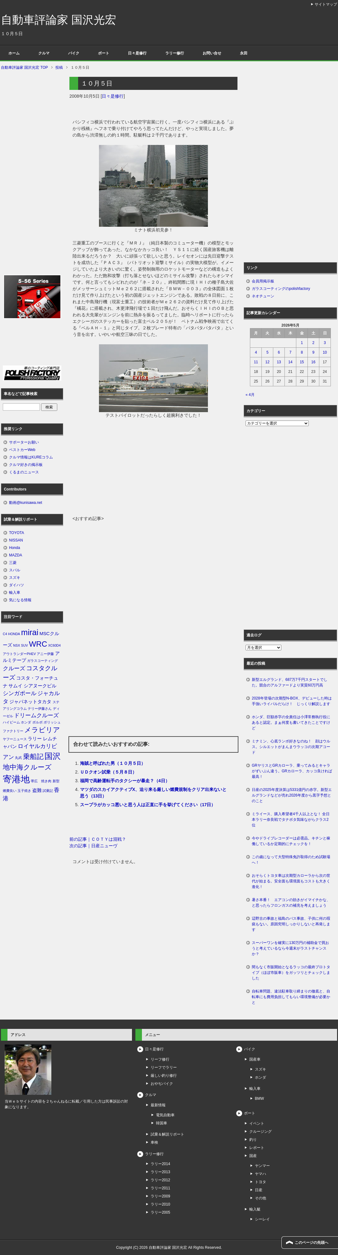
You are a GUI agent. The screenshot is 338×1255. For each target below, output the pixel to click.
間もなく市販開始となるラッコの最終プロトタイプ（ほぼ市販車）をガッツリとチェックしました (291, 972)
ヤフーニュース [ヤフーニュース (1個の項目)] (15, 739)
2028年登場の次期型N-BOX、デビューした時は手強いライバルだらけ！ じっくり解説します (292, 701)
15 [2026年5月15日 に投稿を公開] (302, 362)
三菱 (12, 562)
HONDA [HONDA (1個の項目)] (14, 634)
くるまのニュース (24, 472)
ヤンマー (262, 1166)
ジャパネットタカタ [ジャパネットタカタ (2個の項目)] (30, 701)
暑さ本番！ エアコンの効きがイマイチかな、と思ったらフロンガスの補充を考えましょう (291, 903)
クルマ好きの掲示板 (26, 464)
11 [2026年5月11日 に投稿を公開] (256, 362)
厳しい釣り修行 (164, 1075)
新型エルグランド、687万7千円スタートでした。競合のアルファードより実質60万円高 (289, 682)
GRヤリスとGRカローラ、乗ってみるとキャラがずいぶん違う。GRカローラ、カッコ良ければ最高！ (292, 771)
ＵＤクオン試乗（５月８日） (108, 771)
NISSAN (16, 540)
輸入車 (14, 592)
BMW (259, 1098)
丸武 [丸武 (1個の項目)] (18, 758)
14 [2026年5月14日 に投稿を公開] (290, 362)
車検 (154, 1142)
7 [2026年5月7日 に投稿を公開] (290, 352)
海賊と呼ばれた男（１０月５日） (112, 763)
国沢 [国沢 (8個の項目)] (53, 756)
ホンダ (260, 1077)
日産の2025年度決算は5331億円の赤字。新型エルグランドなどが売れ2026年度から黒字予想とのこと (292, 795)
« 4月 (250, 395)
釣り (253, 1139)
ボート (103, 53)
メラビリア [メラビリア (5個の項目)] (42, 730)
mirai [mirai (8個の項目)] (30, 632)
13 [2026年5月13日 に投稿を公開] (279, 362)
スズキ (14, 577)
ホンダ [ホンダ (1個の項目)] (26, 722)
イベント (256, 1123)
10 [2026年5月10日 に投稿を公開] (325, 352)
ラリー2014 (160, 1164)
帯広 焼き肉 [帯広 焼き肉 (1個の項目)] (41, 781)
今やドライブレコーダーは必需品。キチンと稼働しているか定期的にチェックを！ (291, 841)
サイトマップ (326, 4)
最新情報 (158, 1105)
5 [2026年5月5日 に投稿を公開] (267, 352)
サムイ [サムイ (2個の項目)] (15, 685)
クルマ (43, 53)
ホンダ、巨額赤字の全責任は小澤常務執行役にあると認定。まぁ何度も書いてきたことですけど (291, 722)
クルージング (260, 1131)
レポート (256, 1148)
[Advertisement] (153, 468)
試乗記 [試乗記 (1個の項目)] (48, 791)
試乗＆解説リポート (167, 1134)
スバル (14, 570)
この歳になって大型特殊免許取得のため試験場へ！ (291, 860)
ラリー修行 (174, 53)
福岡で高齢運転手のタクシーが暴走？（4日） (125, 780)
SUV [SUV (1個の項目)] (24, 645)
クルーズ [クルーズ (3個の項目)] (14, 668)
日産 (258, 1190)
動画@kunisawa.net (25, 502)
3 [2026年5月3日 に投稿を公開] (325, 343)
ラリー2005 (160, 1212)
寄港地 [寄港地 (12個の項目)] (16, 779)
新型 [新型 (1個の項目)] (56, 781)
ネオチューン (263, 296)
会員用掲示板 (263, 281)
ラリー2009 (160, 1196)
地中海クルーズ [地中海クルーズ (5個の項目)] (27, 767)
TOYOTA (16, 533)
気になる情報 (20, 600)
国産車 (255, 1059)
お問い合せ (212, 53)
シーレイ (262, 1219)
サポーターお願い (24, 442)
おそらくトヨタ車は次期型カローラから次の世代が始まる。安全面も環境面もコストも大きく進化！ (291, 881)
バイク (73, 53)
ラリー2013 (160, 1172)
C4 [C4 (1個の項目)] (5, 634)
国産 (253, 1156)
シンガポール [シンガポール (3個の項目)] (19, 693)
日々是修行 (137, 53)
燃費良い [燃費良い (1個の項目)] (9, 791)
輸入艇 (255, 1209)
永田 (243, 53)
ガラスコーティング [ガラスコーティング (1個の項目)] (42, 660)
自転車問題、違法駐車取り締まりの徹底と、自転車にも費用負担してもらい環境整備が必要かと (291, 997)
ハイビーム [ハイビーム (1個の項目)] (11, 722)
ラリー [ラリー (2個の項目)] (35, 738)
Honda (14, 548)
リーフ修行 (160, 1059)
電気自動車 (165, 1115)
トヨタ (260, 1182)
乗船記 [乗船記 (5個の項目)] (33, 756)
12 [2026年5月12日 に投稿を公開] (267, 362)
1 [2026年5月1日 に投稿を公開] (302, 343)
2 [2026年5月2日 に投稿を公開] (313, 343)
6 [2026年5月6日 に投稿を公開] (279, 352)
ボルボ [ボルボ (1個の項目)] (37, 722)
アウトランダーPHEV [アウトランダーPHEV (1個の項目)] (19, 654)
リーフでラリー (164, 1067)
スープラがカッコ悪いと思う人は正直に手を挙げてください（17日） (148, 804)
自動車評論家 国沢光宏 (58, 19)
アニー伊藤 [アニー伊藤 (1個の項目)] (45, 654)
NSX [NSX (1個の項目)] (16, 645)
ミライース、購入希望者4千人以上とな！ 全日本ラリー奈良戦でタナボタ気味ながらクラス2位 (291, 819)
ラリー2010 (160, 1204)
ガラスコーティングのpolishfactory (281, 288)
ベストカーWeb (22, 450)
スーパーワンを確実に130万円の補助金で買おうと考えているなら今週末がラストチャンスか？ (290, 948)
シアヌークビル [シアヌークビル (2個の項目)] (40, 685)
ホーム (14, 53)
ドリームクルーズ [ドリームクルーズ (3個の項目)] (36, 715)
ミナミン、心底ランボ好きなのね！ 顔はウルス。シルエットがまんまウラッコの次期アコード (291, 747)
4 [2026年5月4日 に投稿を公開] (256, 352)
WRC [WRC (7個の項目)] (38, 644)
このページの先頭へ (311, 1242)
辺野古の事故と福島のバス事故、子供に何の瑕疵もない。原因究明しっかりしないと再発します (291, 924)
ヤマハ (260, 1174)
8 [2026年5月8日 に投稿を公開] (302, 352)
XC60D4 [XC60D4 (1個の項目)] (54, 645)
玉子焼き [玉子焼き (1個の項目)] (24, 791)
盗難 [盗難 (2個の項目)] (37, 790)
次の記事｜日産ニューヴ (93, 845)
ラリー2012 (160, 1180)
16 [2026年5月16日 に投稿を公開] (313, 362)
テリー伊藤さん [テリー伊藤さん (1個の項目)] (40, 708)
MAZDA (15, 555)
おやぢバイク (162, 1083)
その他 (260, 1198)
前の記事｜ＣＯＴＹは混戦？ (97, 839)
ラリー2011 (160, 1188)
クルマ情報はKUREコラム (31, 457)
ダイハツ (16, 585)
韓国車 (161, 1123)
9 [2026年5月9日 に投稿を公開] (313, 352)
